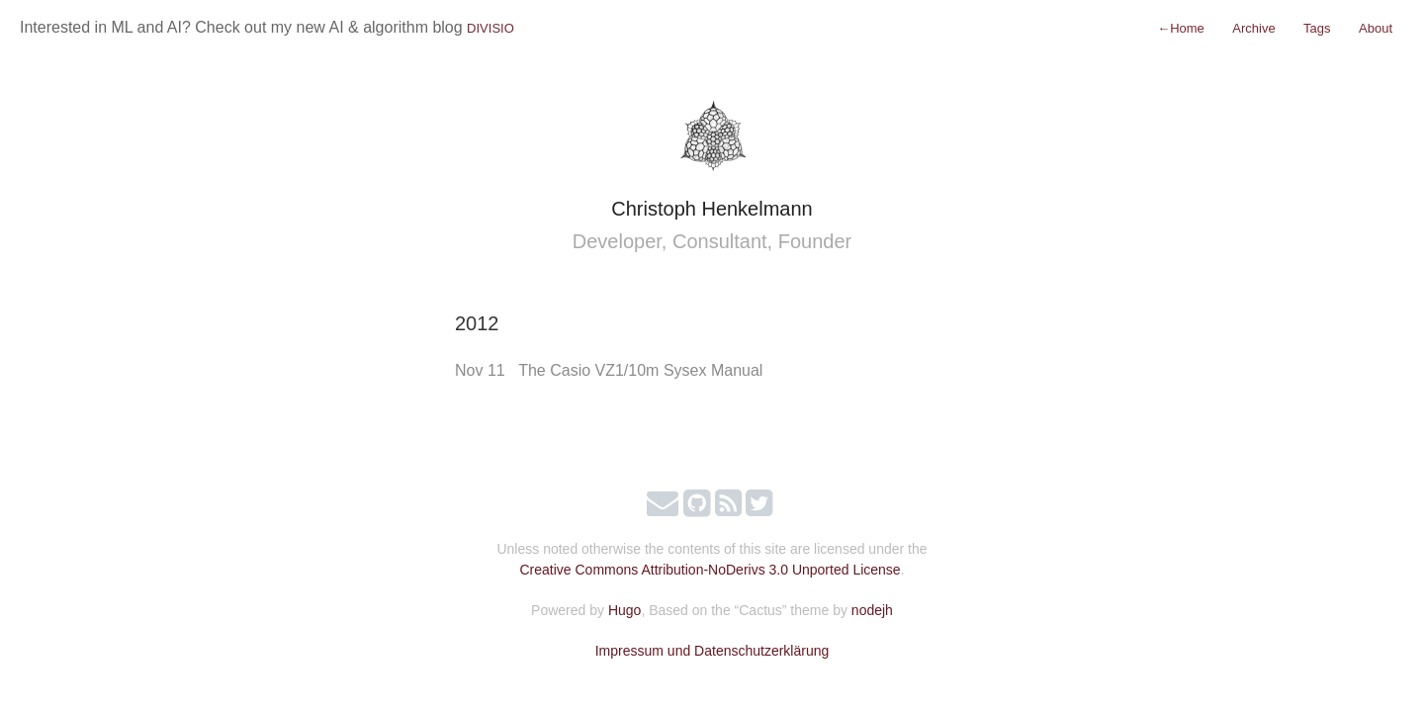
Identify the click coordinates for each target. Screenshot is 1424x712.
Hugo (624, 610)
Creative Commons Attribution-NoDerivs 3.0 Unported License (709, 570)
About (1375, 28)
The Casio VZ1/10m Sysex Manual (640, 370)
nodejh (872, 610)
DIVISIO (490, 28)
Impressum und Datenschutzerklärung (712, 651)
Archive (1253, 28)
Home (1180, 28)
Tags (1316, 28)
